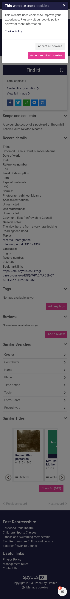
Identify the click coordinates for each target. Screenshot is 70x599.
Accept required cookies (46, 55)
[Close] (64, 5)
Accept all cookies (50, 46)
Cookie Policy (14, 31)
